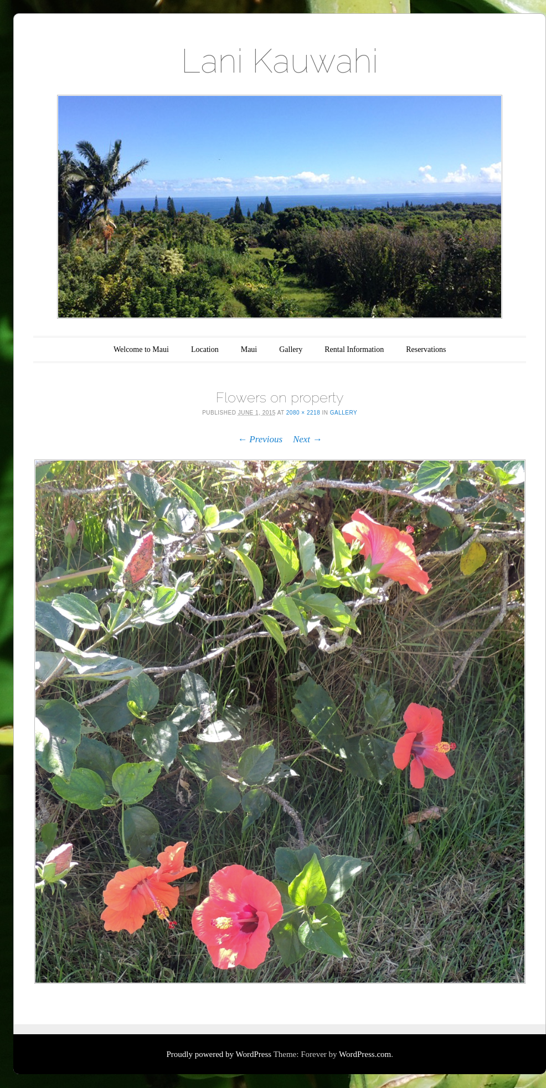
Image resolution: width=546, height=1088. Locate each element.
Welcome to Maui (141, 349)
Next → (307, 439)
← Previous (260, 439)
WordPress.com (365, 1054)
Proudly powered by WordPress (218, 1054)
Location (205, 349)
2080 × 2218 (303, 413)
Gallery (290, 349)
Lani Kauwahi (279, 61)
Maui (249, 349)
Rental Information (354, 349)
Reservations (426, 349)
